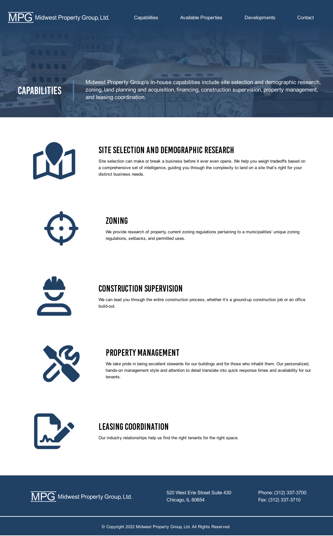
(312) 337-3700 (290, 493)
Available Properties (201, 18)
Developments (260, 18)
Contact (305, 18)
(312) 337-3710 (284, 500)
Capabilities (146, 18)
